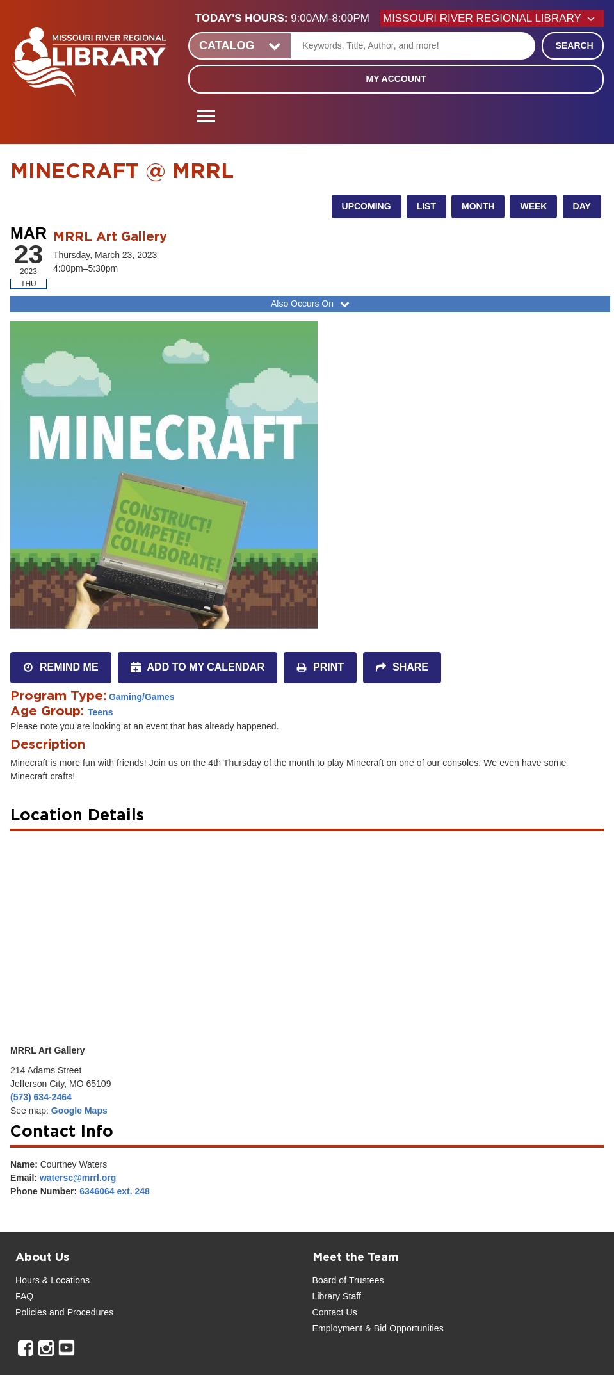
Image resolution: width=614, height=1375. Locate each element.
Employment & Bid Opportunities (378, 1328)
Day (582, 206)
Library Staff (337, 1296)
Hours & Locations (52, 1280)
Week (533, 206)
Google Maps (79, 1110)
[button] (287, 18)
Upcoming (366, 206)
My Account (396, 79)
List (426, 206)
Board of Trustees (348, 1280)
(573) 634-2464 (41, 1097)
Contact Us (334, 1312)
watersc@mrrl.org (78, 1178)
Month (478, 206)
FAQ (24, 1296)
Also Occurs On (311, 303)
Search (575, 45)
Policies (31, 1312)
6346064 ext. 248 (114, 1191)
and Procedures (80, 1312)
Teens (100, 712)
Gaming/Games (142, 697)
